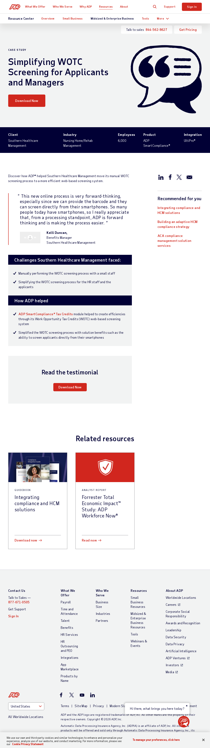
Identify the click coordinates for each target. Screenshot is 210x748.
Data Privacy (175, 644)
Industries (103, 613)
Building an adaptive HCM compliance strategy (178, 224)
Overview (47, 18)
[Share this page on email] (189, 176)
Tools (145, 18)
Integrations (70, 657)
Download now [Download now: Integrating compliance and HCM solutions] (26, 540)
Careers (171, 604)
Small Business (73, 18)
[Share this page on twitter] (179, 176)
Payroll (66, 602)
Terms (65, 706)
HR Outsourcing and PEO (69, 645)
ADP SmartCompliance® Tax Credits (45, 314)
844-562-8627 (156, 29)
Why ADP (87, 6)
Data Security (176, 637)
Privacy (98, 706)
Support (169, 6)
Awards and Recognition (183, 623)
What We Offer (37, 6)
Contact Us (16, 590)
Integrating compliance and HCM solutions (179, 210)
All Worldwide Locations (25, 717)
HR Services (69, 634)
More (160, 18)
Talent (65, 620)
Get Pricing (188, 29)
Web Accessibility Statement (176, 706)
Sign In (192, 6)
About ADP (174, 590)
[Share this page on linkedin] (161, 176)
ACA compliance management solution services (175, 240)
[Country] (26, 706)
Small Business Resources (138, 602)
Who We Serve (64, 6)
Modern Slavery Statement (129, 706)
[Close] (203, 739)
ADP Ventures (176, 658)
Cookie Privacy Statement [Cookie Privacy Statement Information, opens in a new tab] (27, 744)
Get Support (17, 609)
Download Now (26, 101)
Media (170, 672)
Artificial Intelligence (181, 651)
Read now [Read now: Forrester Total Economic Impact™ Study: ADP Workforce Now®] (89, 540)
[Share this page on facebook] (170, 176)
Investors (172, 665)
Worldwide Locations (181, 597)
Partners (102, 620)
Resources (107, 6)
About (126, 6)
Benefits (67, 627)
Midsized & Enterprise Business (112, 18)
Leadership (173, 630)
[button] (183, 721)
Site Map (81, 706)
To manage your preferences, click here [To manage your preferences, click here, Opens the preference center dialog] (156, 739)
